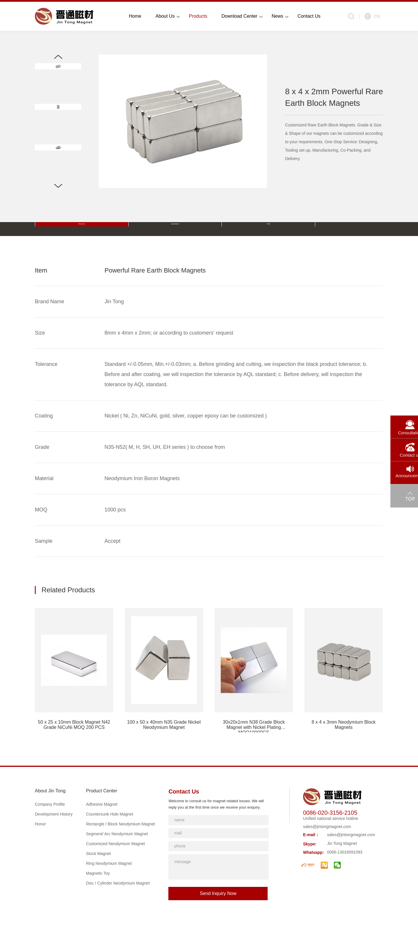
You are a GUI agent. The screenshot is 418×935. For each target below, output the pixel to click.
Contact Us (309, 16)
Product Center (101, 790)
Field (138, 228)
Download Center (239, 16)
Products (198, 16)
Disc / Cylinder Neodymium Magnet (117, 883)
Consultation (398, 427)
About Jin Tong (50, 790)
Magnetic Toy (98, 873)
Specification (97, 228)
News (277, 16)
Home (135, 16)
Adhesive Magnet (101, 804)
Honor (40, 824)
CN (372, 16)
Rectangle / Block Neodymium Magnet (120, 824)
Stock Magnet (98, 853)
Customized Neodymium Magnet (115, 843)
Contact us (398, 450)
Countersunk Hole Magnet (109, 814)
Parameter (56, 228)
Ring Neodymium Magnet (109, 863)
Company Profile (50, 804)
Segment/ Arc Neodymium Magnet (117, 833)
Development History (54, 814)
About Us (165, 16)
